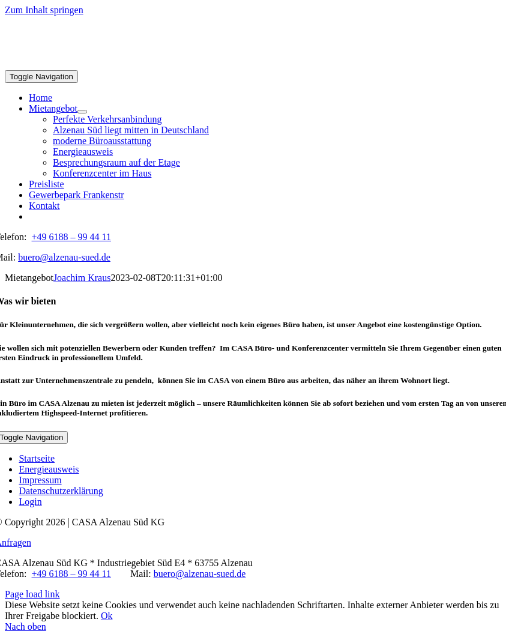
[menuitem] (265, 216)
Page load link (32, 594)
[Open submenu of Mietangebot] (82, 111)
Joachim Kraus (82, 278)
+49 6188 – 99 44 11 (71, 237)
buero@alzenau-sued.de (64, 257)
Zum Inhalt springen (44, 10)
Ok (107, 616)
